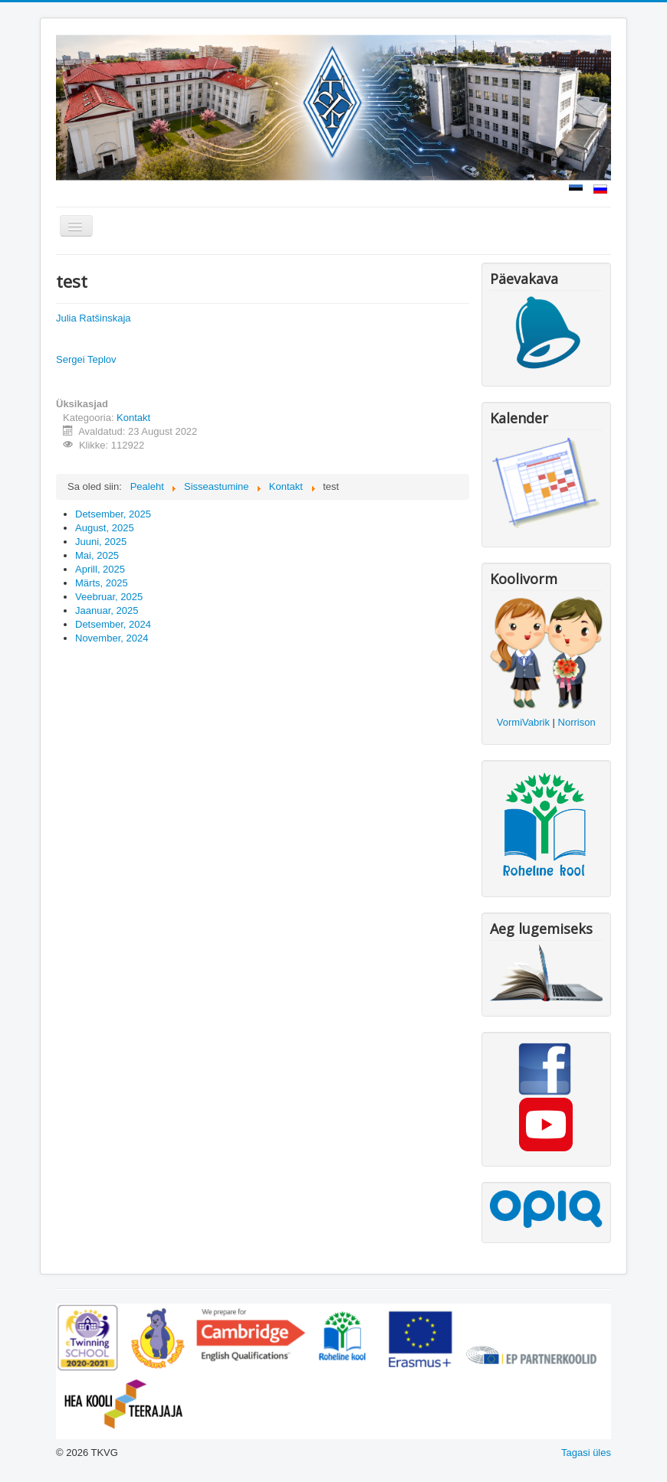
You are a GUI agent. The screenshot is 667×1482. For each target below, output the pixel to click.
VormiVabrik (523, 722)
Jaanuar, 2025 (106, 610)
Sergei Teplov (86, 359)
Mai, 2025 (97, 555)
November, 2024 (111, 638)
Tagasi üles (586, 1452)
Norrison (577, 722)
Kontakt (133, 417)
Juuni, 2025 (101, 541)
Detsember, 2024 (113, 624)
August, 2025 (104, 528)
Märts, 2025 (101, 583)
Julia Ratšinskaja (93, 318)
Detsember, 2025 (113, 514)
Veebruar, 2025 (109, 596)
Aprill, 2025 (100, 569)
